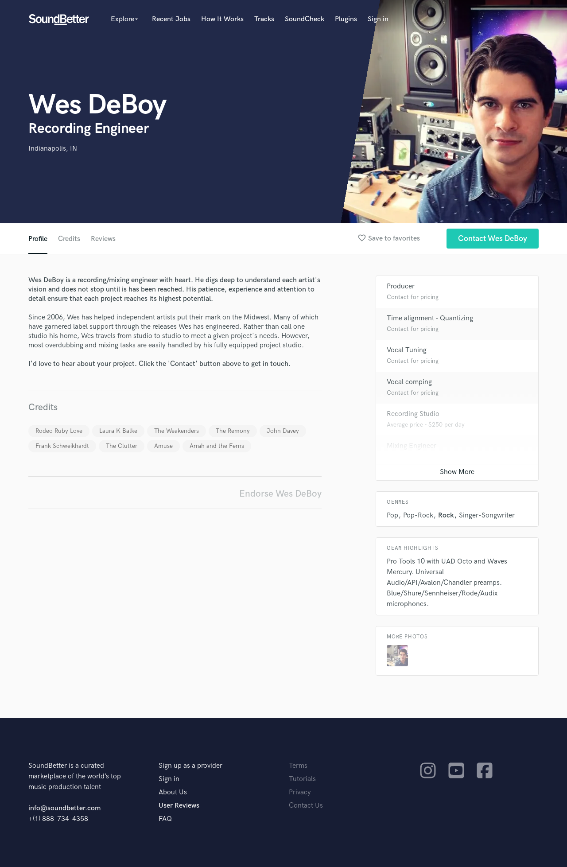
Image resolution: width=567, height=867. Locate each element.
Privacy (300, 792)
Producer (401, 286)
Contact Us (306, 805)
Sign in (378, 19)
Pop (392, 515)
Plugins (346, 19)
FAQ (165, 819)
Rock (446, 515)
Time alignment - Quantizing (430, 318)
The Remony (233, 431)
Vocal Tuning (407, 350)
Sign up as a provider (190, 766)
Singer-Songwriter (487, 515)
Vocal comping (409, 382)
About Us (173, 792)
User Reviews (179, 805)
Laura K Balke (118, 431)
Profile (37, 239)
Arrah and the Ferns (217, 446)
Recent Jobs (171, 19)
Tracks (264, 19)
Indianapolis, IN (52, 148)
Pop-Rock (418, 515)
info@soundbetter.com (64, 808)
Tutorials (302, 779)
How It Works (222, 19)
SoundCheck (304, 19)
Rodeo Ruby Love (58, 431)
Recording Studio (413, 414)
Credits (69, 239)
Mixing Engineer (411, 446)
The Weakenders (176, 431)
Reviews (103, 239)
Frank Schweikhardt (62, 446)
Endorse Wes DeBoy (280, 493)
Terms (298, 766)
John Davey (283, 431)
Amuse (163, 446)
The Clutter (121, 446)
